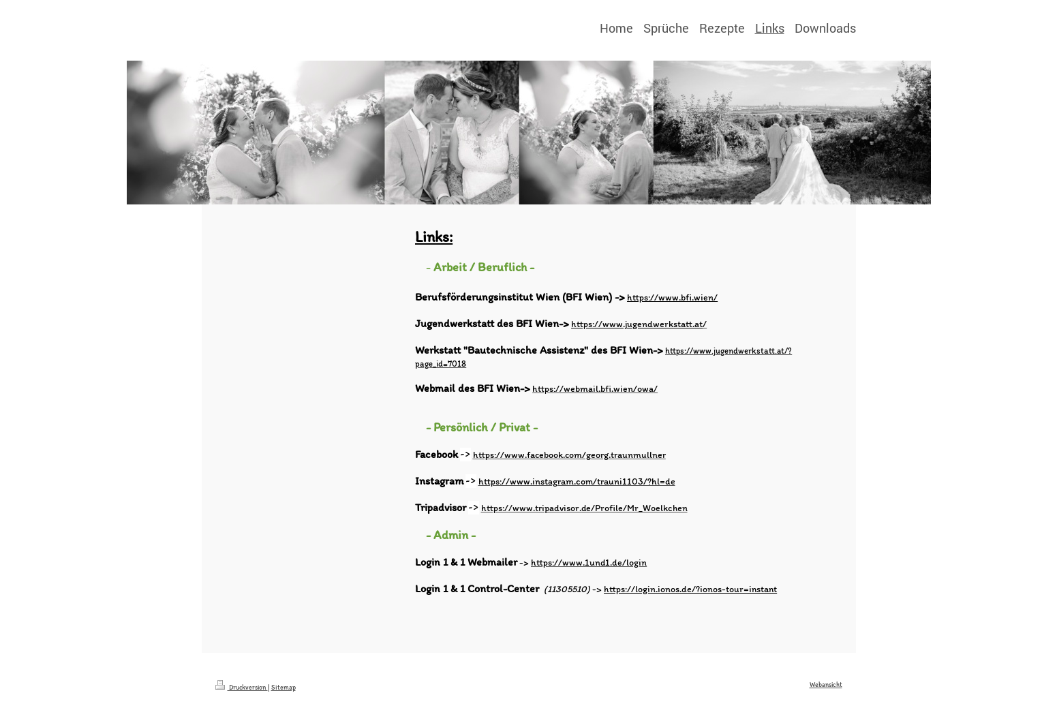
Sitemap (283, 687)
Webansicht (826, 684)
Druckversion (241, 687)
